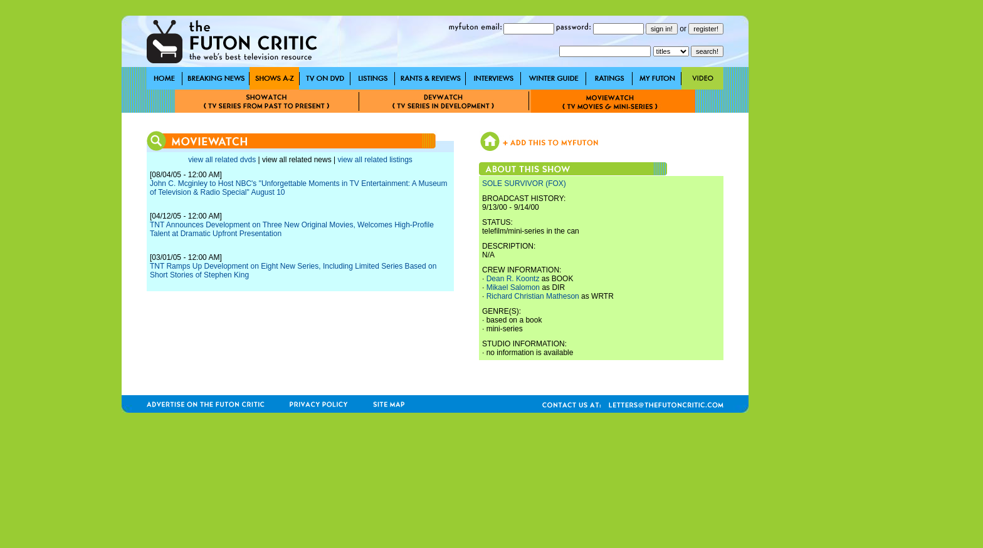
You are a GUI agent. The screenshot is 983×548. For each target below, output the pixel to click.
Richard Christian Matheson (532, 296)
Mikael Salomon (513, 287)
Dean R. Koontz (513, 278)
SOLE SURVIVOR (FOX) (524, 183)
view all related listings (374, 159)
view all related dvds (222, 159)
